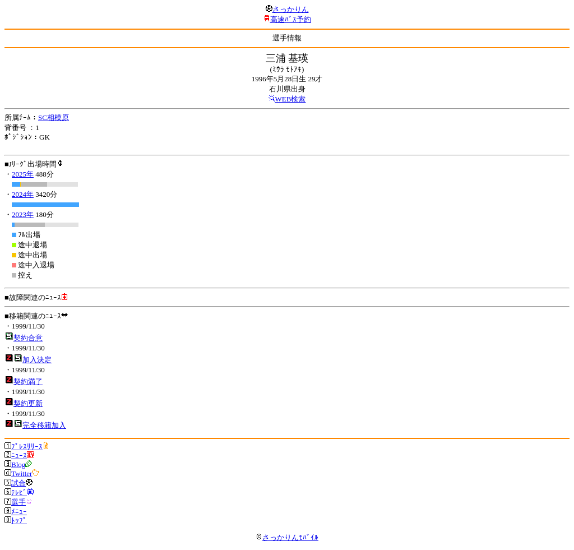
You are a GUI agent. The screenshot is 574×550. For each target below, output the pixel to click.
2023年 (23, 214)
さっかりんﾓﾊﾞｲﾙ (287, 537)
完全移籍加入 (44, 425)
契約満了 (28, 381)
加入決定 (37, 359)
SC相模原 (53, 117)
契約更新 (28, 403)
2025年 (23, 174)
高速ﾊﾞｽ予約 (290, 19)
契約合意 (28, 338)
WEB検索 (290, 99)
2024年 (23, 194)
